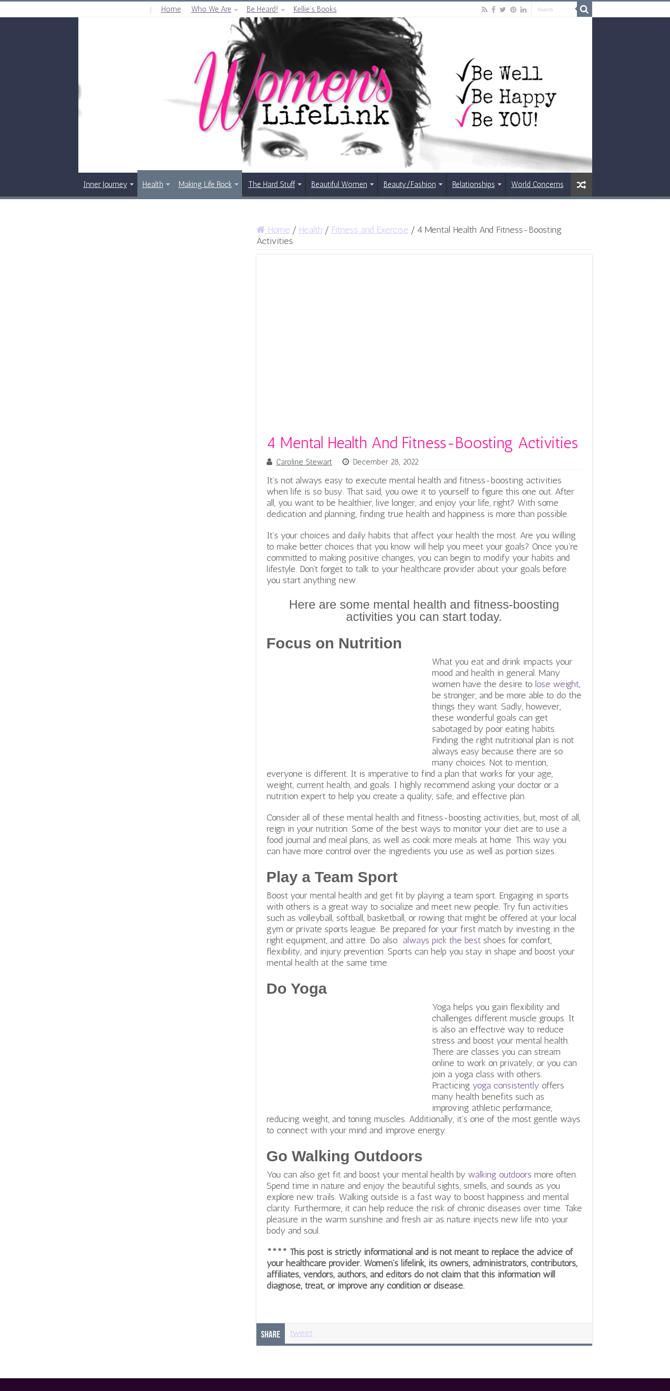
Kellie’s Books (315, 9)
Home (171, 9)
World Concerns (537, 184)
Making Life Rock (205, 184)
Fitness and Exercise (370, 229)
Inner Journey (105, 184)
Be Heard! (262, 9)
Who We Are (211, 9)
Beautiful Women (339, 184)
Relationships (473, 184)
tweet (301, 1333)
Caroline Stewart (304, 462)
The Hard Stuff (271, 184)
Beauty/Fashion (410, 184)
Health (152, 184)
